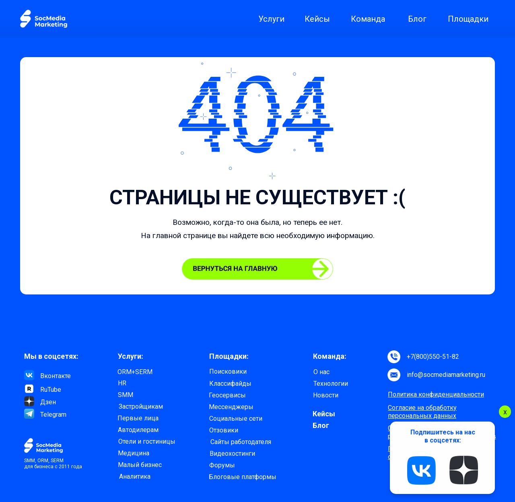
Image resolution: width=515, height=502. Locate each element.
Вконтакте (55, 376)
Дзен (48, 402)
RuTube (50, 389)
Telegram (53, 414)
